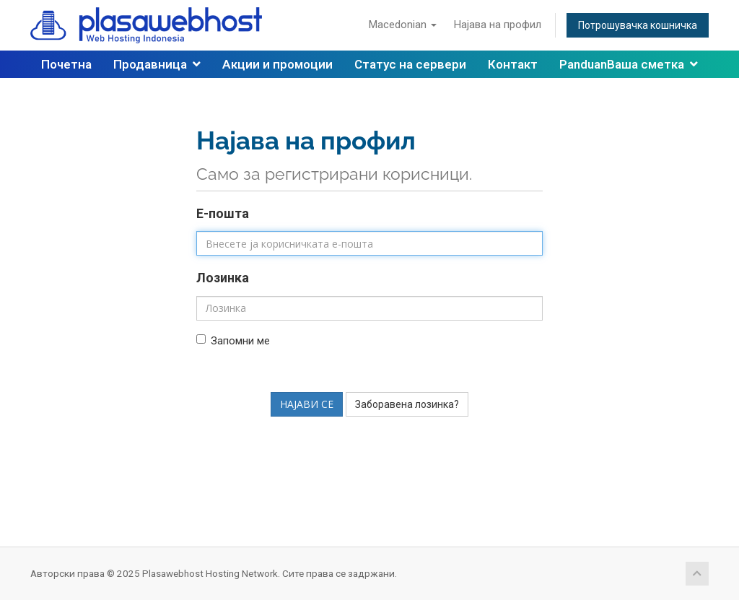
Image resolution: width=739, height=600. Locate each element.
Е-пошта (222, 213)
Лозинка (222, 277)
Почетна (66, 64)
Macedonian (403, 24)
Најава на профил (497, 24)
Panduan (583, 64)
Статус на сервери (410, 64)
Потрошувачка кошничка (637, 25)
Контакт (513, 64)
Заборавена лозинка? (407, 404)
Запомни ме (233, 340)
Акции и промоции (277, 64)
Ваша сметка (652, 64)
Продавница (157, 64)
